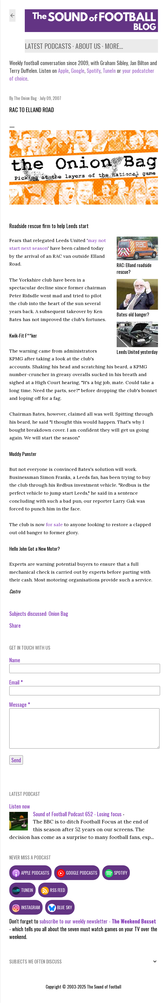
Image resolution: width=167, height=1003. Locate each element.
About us (87, 46)
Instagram (26, 907)
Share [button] (15, 625)
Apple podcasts (30, 872)
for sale (54, 524)
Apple (63, 70)
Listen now (19, 806)
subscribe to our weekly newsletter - (97, 921)
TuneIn (109, 70)
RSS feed (53, 890)
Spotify (93, 70)
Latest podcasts (48, 46)
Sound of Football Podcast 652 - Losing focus (77, 814)
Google (77, 70)
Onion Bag (58, 613)
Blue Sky (60, 907)
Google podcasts (77, 872)
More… (114, 46)
